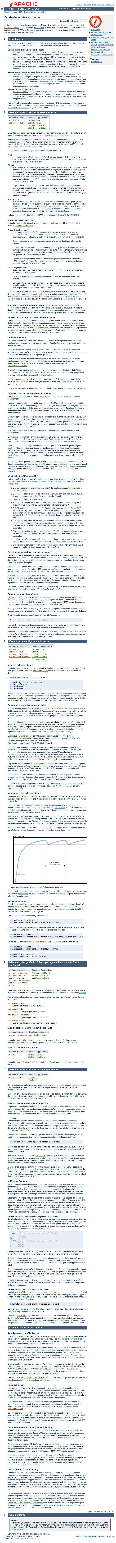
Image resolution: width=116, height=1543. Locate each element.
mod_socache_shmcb (18, 983)
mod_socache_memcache (19, 657)
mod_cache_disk (76, 25)
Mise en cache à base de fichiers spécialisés (100, 51)
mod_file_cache (11, 28)
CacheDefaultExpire (17, 366)
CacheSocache (38, 659)
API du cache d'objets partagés (26, 74)
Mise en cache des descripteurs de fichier (28, 1103)
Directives (87, 5)
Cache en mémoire (17, 901)
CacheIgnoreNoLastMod (57, 526)
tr (85, 21)
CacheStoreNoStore (61, 542)
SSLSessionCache (40, 976)
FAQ (94, 5)
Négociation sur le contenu (18, 108)
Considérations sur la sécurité (102, 55)
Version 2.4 (41, 12)
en (78, 21)
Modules (79, 5)
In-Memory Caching (17, 1181)
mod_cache (63, 25)
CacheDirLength (39, 657)
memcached (63, 909)
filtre (62, 292)
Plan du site (109, 5)
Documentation (29, 12)
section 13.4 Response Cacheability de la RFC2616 (54, 481)
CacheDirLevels (39, 654)
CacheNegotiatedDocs (38, 128)
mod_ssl (12, 985)
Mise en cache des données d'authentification (30, 1028)
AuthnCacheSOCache (41, 973)
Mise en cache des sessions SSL (24, 1047)
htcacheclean (39, 28)
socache (82, 993)
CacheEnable (34, 121)
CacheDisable (34, 123)
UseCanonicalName (36, 125)
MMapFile (32, 1080)
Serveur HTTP (16, 12)
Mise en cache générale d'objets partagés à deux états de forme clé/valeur (102, 45)
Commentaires (96, 62)
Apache (7, 12)
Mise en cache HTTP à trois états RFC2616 (101, 34)
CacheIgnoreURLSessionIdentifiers (25, 1503)
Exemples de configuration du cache (29, 641)
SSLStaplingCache (40, 978)
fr (82, 21)
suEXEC (81, 1420)
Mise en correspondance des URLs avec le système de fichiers (59, 105)
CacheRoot (37, 652)
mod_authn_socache (18, 973)
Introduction (95, 30)
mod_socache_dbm (17, 976)
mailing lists (18, 1529)
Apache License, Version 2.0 (25, 1539)
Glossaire (100, 5)
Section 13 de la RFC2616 (62, 59)
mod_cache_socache (18, 654)
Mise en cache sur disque (20, 665)
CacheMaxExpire (78, 388)
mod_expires (22, 382)
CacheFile (33, 1078)
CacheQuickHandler (24, 226)
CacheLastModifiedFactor (40, 375)
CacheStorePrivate (53, 534)
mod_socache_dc (16, 978)
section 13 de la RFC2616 (60, 135)
